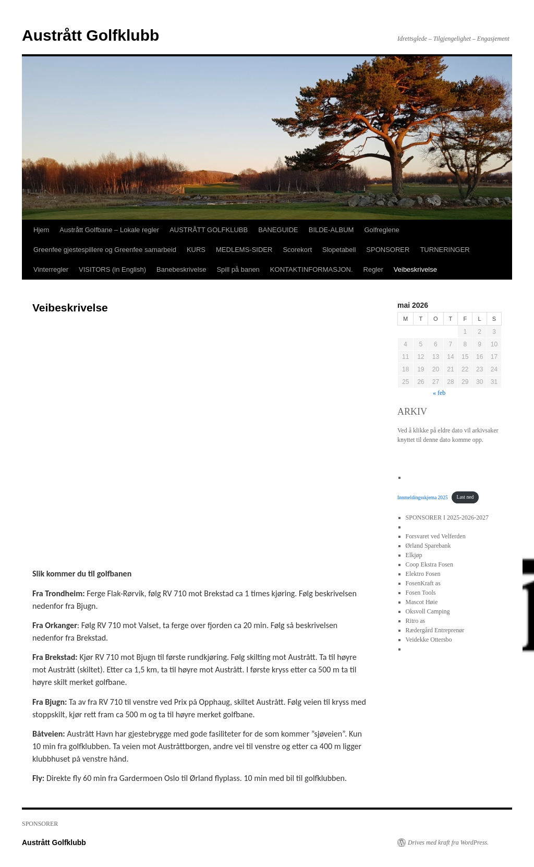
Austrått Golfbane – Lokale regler (109, 230)
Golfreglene (381, 230)
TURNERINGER (444, 250)
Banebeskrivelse (181, 269)
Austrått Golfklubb (90, 35)
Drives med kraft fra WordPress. (448, 842)
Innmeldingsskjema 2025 (422, 497)
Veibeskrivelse (415, 269)
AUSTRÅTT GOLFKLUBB (208, 230)
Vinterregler (50, 269)
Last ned (465, 497)
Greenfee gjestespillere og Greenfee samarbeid (104, 250)
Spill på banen (237, 269)
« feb (439, 392)
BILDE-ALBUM (331, 230)
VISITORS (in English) (112, 269)
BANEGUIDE (278, 230)
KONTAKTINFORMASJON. (311, 269)
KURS (196, 250)
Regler (373, 269)
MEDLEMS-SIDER (244, 250)
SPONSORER (387, 250)
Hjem (41, 230)
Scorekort (297, 250)
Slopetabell (339, 250)
